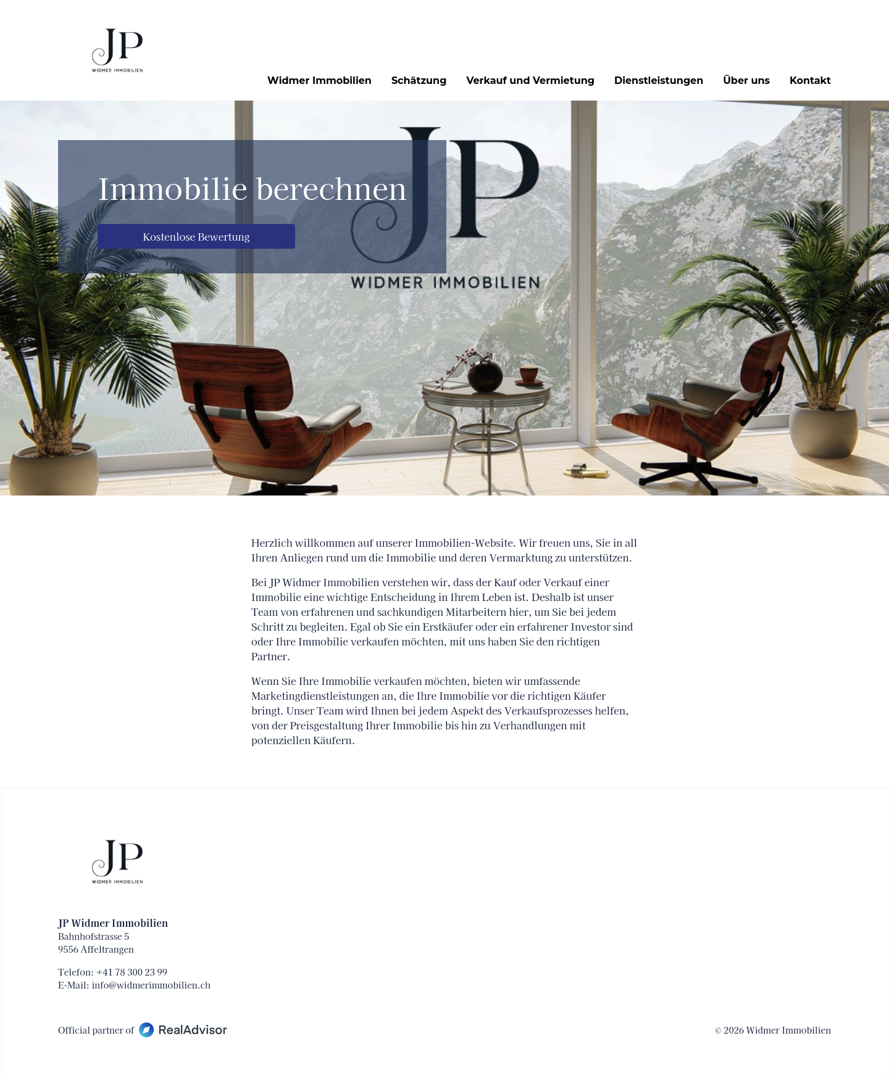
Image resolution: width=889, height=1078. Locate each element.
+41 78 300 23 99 (131, 972)
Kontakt (810, 81)
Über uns (746, 81)
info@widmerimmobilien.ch (151, 985)
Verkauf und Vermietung (530, 81)
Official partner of (142, 1029)
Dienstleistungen (658, 81)
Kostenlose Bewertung (196, 236)
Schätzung (419, 81)
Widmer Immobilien (319, 81)
